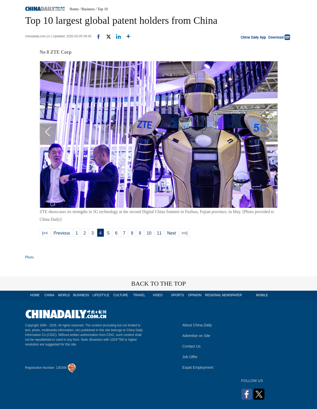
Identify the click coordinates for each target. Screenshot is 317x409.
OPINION (195, 295)
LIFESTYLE (100, 295)
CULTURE (120, 295)
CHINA (49, 295)
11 (159, 233)
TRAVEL (139, 295)
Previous (62, 233)
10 (149, 233)
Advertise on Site (196, 336)
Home (74, 9)
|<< (45, 233)
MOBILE (262, 295)
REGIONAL (213, 295)
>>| (184, 233)
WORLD (64, 295)
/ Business (87, 9)
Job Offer (189, 357)
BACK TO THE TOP (158, 283)
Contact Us (191, 346)
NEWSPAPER (231, 295)
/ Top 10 (102, 9)
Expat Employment (197, 367)
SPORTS (177, 295)
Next (171, 233)
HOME (35, 295)
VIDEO (157, 295)
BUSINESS (81, 295)
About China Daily (197, 325)
